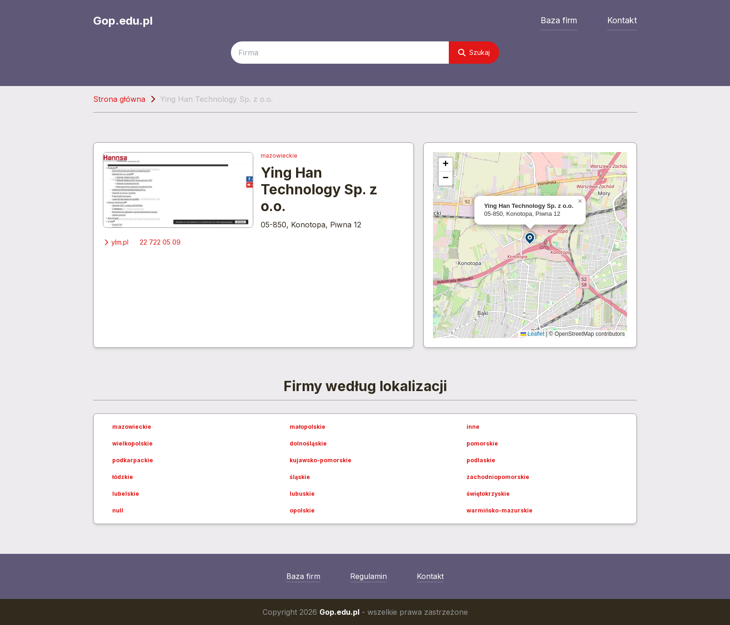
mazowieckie (279, 155)
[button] (530, 238)
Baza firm (559, 20)
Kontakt (622, 20)
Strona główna (119, 99)
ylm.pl (115, 242)
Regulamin (368, 576)
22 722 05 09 (160, 242)
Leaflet (532, 334)
